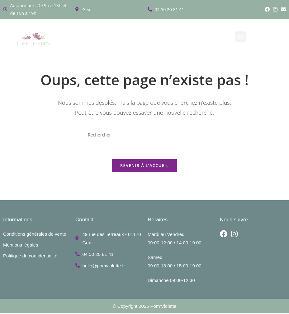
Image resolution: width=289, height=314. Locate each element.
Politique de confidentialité (30, 256)
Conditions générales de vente (34, 234)
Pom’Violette (163, 306)
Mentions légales (20, 245)
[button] (240, 36)
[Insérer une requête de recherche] (144, 135)
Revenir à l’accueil (144, 166)
